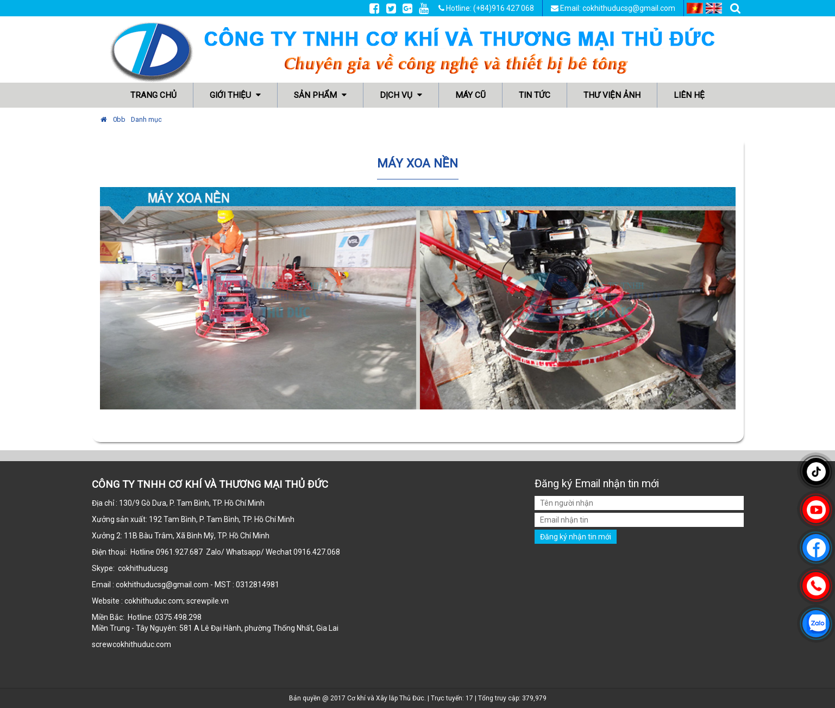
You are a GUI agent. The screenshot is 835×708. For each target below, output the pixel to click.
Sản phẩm (320, 95)
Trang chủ (153, 95)
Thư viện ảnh (612, 95)
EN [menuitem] (714, 8)
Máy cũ (470, 95)
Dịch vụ (401, 95)
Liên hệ (689, 95)
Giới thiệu (235, 95)
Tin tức (534, 95)
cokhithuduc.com (142, 644)
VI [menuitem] (695, 8)
